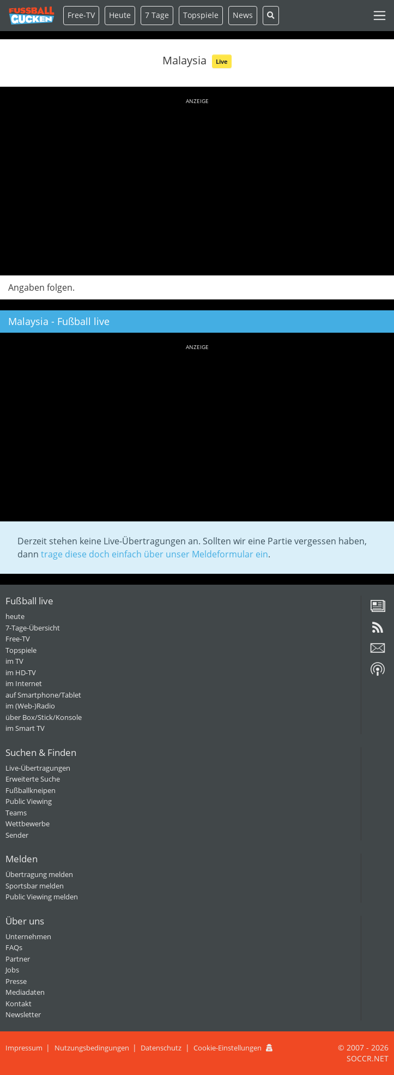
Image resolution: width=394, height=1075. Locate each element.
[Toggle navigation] (379, 15)
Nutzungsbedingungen (91, 1048)
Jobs (12, 970)
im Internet (23, 683)
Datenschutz (161, 1048)
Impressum (24, 1048)
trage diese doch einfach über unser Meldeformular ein (154, 554)
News (243, 15)
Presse (16, 981)
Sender (16, 835)
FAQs (13, 947)
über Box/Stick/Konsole (43, 717)
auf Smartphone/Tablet (43, 695)
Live (222, 61)
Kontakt (18, 1003)
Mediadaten (25, 992)
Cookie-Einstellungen (227, 1048)
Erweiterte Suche (32, 779)
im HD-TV (20, 672)
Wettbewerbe (27, 823)
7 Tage (157, 15)
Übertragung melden (39, 874)
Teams (16, 813)
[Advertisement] (197, 185)
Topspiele (21, 650)
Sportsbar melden (34, 886)
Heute (120, 15)
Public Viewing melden (41, 897)
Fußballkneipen (30, 790)
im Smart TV (25, 728)
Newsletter (23, 1014)
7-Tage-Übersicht (32, 628)
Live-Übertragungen (37, 768)
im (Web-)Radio (30, 706)
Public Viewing (28, 801)
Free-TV (81, 15)
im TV (14, 661)
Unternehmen (28, 936)
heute (15, 616)
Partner (17, 959)
